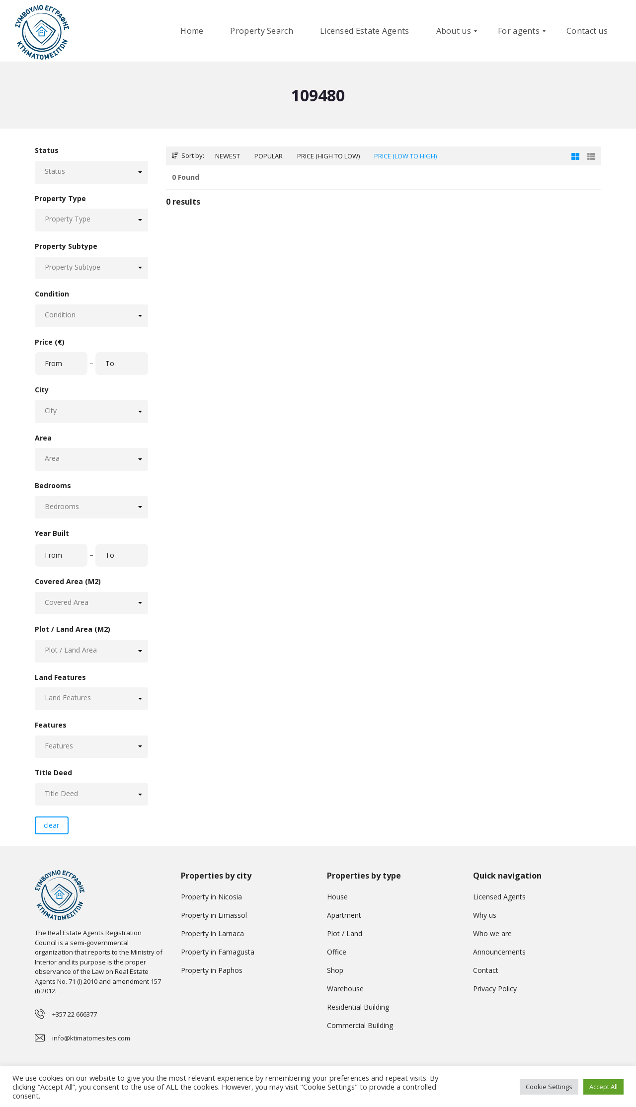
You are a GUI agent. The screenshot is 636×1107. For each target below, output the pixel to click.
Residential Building (358, 1007)
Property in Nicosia (211, 896)
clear (52, 825)
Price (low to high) (405, 155)
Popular (268, 155)
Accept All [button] (603, 1086)
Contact (485, 970)
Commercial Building (360, 1025)
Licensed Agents (499, 896)
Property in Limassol (214, 915)
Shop (335, 970)
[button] (91, 172)
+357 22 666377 (74, 1014)
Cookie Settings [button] (549, 1086)
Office (336, 952)
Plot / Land (344, 933)
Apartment (344, 915)
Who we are (492, 933)
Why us (484, 915)
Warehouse (345, 988)
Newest (227, 155)
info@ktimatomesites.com (91, 1037)
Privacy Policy (495, 988)
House (337, 896)
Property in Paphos (211, 970)
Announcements (499, 952)
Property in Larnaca (212, 933)
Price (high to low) (328, 155)
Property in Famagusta (217, 952)
